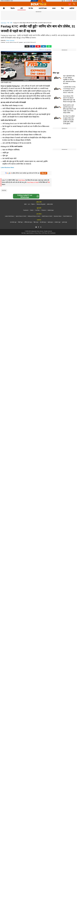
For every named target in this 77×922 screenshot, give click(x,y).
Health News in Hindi (47, 216)
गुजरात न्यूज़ (64, 222)
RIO (49, 233)
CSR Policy (44, 233)
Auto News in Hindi (32, 182)
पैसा (49, 182)
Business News (57, 216)
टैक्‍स (62, 8)
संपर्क (25, 204)
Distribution (53, 233)
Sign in (75, 0)
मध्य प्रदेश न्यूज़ (43, 222)
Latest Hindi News (9, 216)
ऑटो (21, 8)
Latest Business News (7, 167)
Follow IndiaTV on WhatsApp (28, 196)
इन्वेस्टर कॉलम (50, 204)
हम (29, 204)
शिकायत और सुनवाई (41, 204)
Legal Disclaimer (30, 233)
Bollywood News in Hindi (34, 216)
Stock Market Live (67, 216)
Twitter (31, 210)
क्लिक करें (43, 173)
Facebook (25, 210)
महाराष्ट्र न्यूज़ (50, 222)
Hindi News (21, 180)
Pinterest (43, 210)
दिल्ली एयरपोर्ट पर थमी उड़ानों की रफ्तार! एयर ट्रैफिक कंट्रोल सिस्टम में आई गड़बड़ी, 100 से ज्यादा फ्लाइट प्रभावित (69, 108)
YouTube (37, 210)
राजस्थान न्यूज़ (57, 222)
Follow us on (45, 49)
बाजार (53, 8)
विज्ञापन (33, 204)
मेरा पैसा (31, 8)
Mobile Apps (51, 210)
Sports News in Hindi (21, 216)
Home (4, 8)
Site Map (23, 233)
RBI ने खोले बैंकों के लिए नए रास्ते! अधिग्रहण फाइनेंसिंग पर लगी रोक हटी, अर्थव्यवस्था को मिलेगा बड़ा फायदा (69, 79)
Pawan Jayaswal (10, 40)
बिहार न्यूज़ (36, 222)
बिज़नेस (13, 8)
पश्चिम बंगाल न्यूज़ (28, 222)
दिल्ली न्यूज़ (20, 222)
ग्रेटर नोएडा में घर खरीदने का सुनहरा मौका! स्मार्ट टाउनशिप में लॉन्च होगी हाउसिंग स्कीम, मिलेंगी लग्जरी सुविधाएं (68, 119)
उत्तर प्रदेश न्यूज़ (13, 222)
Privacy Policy (38, 233)
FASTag (4, 190)
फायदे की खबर (43, 8)
